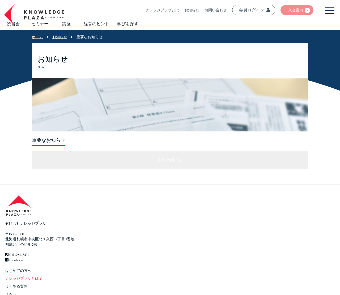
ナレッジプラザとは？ (23, 278)
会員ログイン (254, 10)
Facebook (14, 260)
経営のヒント (96, 24)
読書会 (13, 24)
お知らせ (191, 10)
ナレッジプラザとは (162, 10)
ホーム (37, 37)
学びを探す (127, 24)
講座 (66, 24)
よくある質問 (16, 286)
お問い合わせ (216, 10)
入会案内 (295, 10)
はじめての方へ (18, 270)
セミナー (39, 24)
